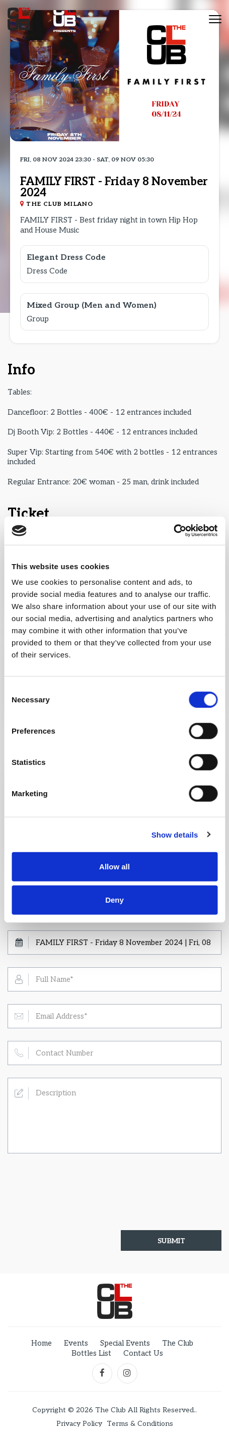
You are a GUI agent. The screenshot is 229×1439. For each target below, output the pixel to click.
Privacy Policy (79, 1423)
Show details (174, 834)
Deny (114, 899)
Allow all (114, 866)
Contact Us (143, 1353)
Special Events (125, 1343)
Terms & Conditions (140, 1423)
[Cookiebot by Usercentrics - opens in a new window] (173, 530)
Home (41, 1343)
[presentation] (84, 1182)
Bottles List (91, 1353)
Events (76, 1343)
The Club (177, 1343)
